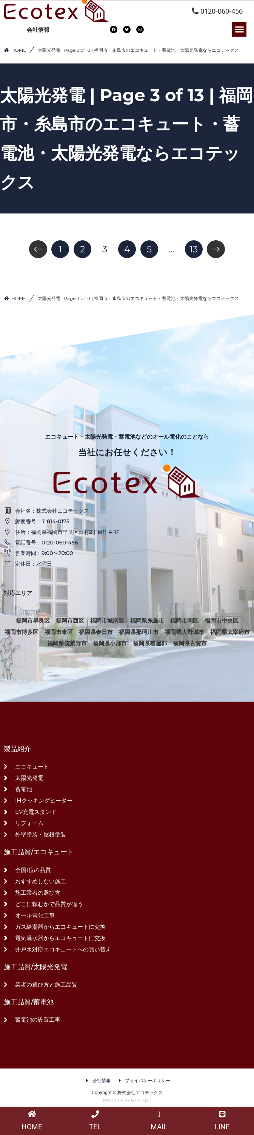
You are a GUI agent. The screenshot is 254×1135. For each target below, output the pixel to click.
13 (193, 249)
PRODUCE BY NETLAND (127, 1100)
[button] (239, 29)
